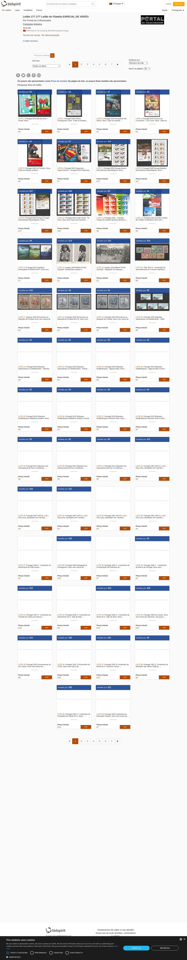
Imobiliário (28, 10)
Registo (179, 4)
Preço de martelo (59, 81)
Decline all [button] (165, 948)
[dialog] (93, 948)
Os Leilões (6, 10)
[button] (62, 957)
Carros (39, 10)
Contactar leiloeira (32, 24)
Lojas (17, 10)
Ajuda (164, 10)
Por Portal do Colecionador (37, 20)
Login (168, 4)
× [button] (184, 939)
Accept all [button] (136, 948)
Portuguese (178, 10)
